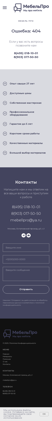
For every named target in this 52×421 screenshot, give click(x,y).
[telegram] (23, 235)
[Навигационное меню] (5, 7)
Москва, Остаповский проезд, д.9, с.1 (26, 228)
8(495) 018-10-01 (26, 53)
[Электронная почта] (28, 235)
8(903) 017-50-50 (26, 57)
